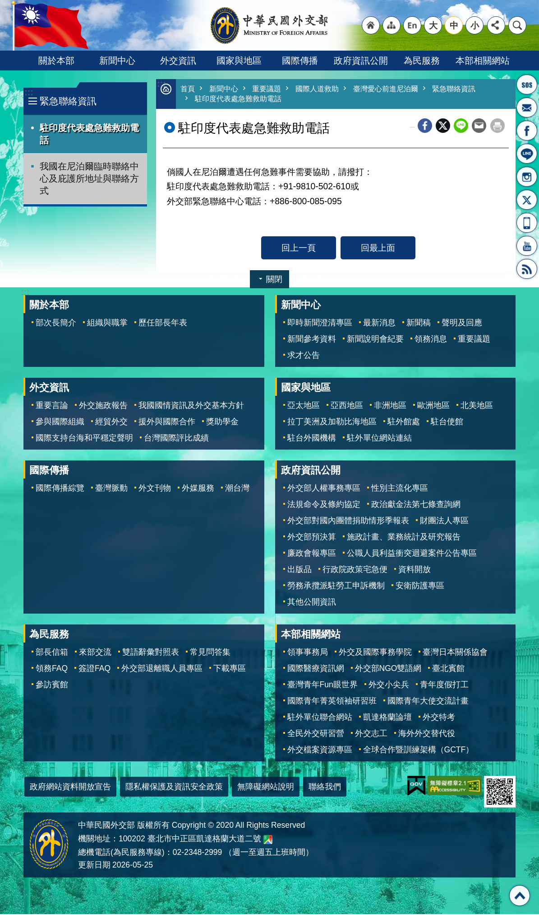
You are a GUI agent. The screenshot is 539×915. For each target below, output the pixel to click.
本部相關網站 (483, 61)
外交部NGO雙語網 (388, 669)
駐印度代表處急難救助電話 (89, 134)
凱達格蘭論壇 (387, 718)
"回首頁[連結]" (371, 25)
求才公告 (303, 356)
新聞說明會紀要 (375, 339)
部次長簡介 (56, 323)
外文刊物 (154, 488)
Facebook (425, 126)
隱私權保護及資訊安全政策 (174, 787)
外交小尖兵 (389, 685)
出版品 (299, 570)
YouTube (526, 246)
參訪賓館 (52, 685)
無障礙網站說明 (265, 787)
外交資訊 (178, 61)
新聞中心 (117, 61)
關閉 (274, 280)
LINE (526, 154)
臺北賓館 (448, 669)
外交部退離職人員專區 (162, 669)
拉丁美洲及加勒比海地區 (332, 422)
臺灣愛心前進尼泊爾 (394, 89)
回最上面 (378, 248)
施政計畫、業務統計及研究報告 (404, 537)
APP (526, 223)
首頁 (188, 89)
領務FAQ (52, 669)
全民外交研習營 (315, 734)
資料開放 (414, 570)
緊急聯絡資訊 (68, 101)
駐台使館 (447, 422)
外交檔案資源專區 (319, 750)
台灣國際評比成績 (176, 438)
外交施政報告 (103, 406)
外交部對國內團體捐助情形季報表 (348, 521)
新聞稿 (418, 323)
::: (28, 92)
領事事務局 (307, 652)
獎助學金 (222, 422)
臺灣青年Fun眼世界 (322, 685)
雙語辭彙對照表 (150, 652)
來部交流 (95, 652)
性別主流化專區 (399, 488)
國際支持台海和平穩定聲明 (84, 438)
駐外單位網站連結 (379, 438)
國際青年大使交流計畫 (428, 701)
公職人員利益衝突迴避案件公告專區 (412, 553)
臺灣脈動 (111, 488)
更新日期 (94, 865)
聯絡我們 (325, 787)
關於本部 (56, 61)
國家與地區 (239, 61)
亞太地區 (303, 406)
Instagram (526, 177)
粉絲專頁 (526, 131)
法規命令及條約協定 (323, 505)
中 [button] (454, 25)
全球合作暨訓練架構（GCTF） (418, 750)
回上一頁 (298, 248)
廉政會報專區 (311, 553)
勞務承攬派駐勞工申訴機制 (336, 586)
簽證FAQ (94, 669)
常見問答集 (210, 652)
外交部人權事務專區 (323, 488)
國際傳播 (300, 61)
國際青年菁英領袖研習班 (332, 701)
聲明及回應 (462, 323)
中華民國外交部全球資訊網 (270, 25)
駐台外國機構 (311, 438)
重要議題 (270, 89)
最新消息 (379, 323)
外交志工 (371, 734)
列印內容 (497, 126)
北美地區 (477, 406)
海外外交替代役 (426, 734)
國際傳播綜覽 (60, 488)
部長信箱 (526, 107)
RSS (526, 269)
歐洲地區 (433, 406)
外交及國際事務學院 (375, 652)
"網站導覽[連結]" (391, 25)
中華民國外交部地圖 (267, 840)
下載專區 (229, 669)
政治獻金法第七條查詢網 (416, 505)
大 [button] (433, 25)
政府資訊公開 (361, 61)
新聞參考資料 (311, 339)
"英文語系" (412, 25)
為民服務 (422, 61)
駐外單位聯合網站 (319, 718)
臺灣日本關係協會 (455, 652)
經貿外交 (111, 422)
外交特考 (439, 718)
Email (479, 126)
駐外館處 (403, 422)
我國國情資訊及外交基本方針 (191, 406)
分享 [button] (496, 25)
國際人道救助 (323, 89)
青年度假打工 (444, 685)
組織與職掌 (107, 323)
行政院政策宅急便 (354, 570)
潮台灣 (237, 488)
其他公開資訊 (311, 602)
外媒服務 (198, 488)
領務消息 (431, 339)
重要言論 (52, 406)
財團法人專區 (444, 521)
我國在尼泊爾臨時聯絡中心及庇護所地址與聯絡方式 (89, 178)
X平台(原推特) (526, 200)
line (461, 126)
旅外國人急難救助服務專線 (526, 84)
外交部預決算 (311, 537)
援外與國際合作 (166, 422)
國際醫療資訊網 (315, 669)
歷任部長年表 (162, 323)
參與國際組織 (60, 422)
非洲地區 (390, 406)
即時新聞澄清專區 (319, 323)
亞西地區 (347, 406)
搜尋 (517, 25)
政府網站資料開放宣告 (70, 787)
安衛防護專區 (420, 586)
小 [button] (474, 25)
